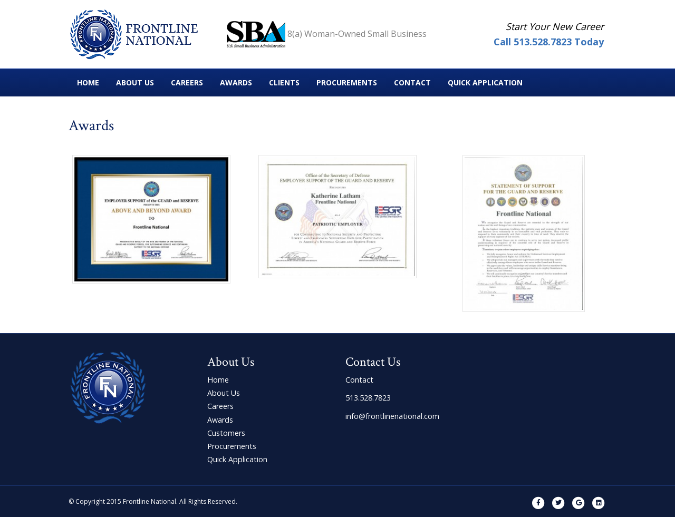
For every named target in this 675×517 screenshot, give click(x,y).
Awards (236, 82)
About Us (135, 82)
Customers (226, 433)
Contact (412, 82)
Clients (284, 82)
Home (88, 82)
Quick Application (485, 82)
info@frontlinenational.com (392, 416)
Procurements (346, 82)
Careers (187, 82)
